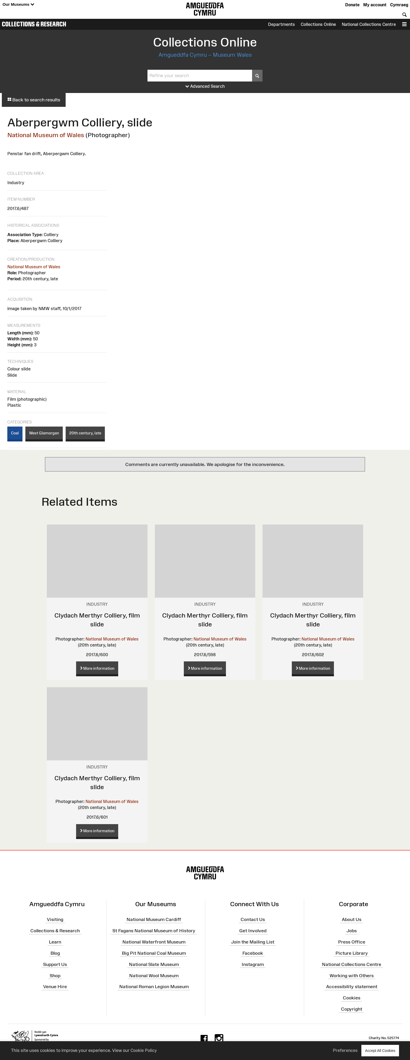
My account (374, 4)
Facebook (252, 953)
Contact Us (253, 919)
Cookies (351, 997)
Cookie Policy (143, 1050)
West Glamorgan (44, 433)
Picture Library (351, 953)
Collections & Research (34, 24)
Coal (15, 433)
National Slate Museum (154, 964)
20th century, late (85, 433)
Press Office (351, 942)
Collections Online (318, 24)
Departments (281, 24)
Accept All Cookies (380, 1050)
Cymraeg (399, 4)
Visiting (55, 919)
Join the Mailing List (252, 942)
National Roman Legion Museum (154, 986)
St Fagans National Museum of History (153, 930)
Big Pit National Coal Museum (154, 953)
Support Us (55, 964)
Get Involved (252, 930)
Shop (55, 975)
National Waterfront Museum (153, 942)
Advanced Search (205, 86)
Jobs (351, 930)
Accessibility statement (351, 986)
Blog (55, 953)
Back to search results (33, 99)
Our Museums (18, 4)
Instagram (253, 964)
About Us (351, 919)
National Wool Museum (154, 975)
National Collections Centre (369, 24)
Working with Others (351, 975)
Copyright (351, 1009)
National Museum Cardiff (154, 919)
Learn (55, 942)
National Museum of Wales (45, 134)
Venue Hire (55, 986)
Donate (352, 4)
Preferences (345, 1050)
